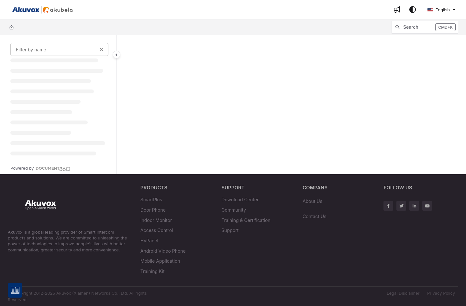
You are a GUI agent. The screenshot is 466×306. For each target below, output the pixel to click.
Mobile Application (160, 261)
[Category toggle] (116, 54)
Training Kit (152, 271)
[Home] (11, 27)
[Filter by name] (59, 49)
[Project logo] (42, 9)
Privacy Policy (441, 293)
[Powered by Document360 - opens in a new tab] (40, 168)
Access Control (156, 230)
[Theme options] (412, 10)
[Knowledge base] (15, 291)
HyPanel (149, 240)
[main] (291, 104)
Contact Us (315, 216)
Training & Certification (245, 220)
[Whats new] (397, 10)
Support (230, 230)
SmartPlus (151, 199)
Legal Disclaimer (403, 293)
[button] (425, 27)
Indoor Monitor (156, 220)
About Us (312, 201)
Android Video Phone (163, 251)
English (438, 9)
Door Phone (153, 210)
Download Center (240, 199)
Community (233, 210)
